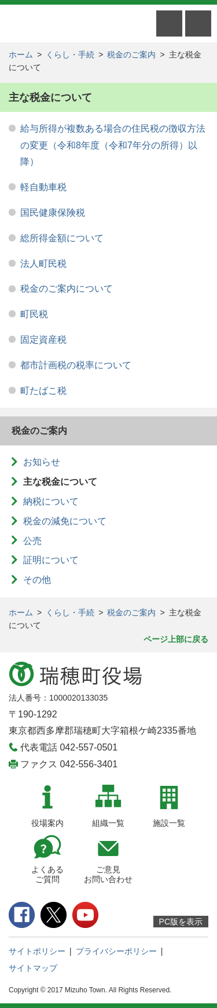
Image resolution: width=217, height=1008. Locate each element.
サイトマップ (33, 968)
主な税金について (60, 482)
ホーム (21, 54)
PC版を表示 (181, 921)
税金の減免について (64, 521)
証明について (51, 560)
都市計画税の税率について (75, 365)
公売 (32, 541)
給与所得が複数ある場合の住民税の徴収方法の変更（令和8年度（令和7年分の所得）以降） (112, 145)
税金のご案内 (131, 54)
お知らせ (41, 462)
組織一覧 (108, 823)
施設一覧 (169, 823)
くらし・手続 (70, 54)
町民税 (34, 314)
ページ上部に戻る (176, 639)
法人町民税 (43, 264)
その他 (37, 580)
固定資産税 (43, 340)
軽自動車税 (43, 187)
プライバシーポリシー (116, 951)
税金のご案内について (66, 288)
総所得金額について (62, 238)
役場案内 (47, 823)
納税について (51, 501)
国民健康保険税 (52, 212)
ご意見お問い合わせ (108, 874)
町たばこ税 (43, 391)
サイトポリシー (37, 951)
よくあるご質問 (47, 874)
